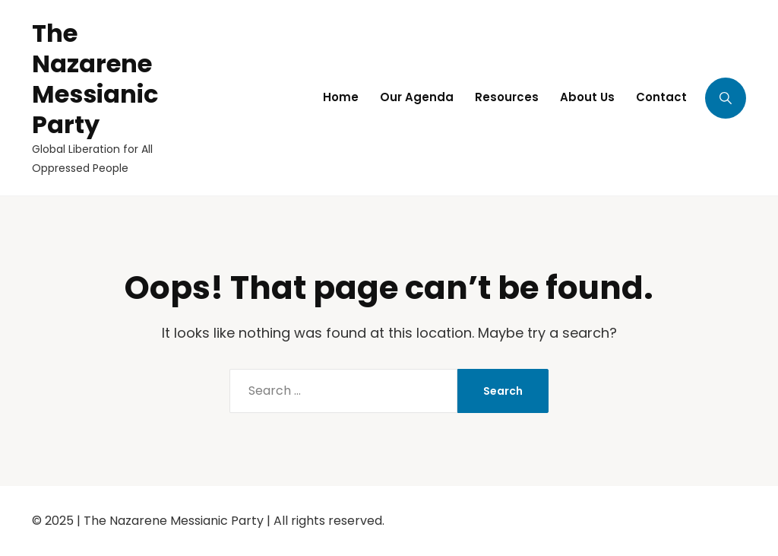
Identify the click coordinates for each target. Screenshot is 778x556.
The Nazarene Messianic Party (95, 78)
